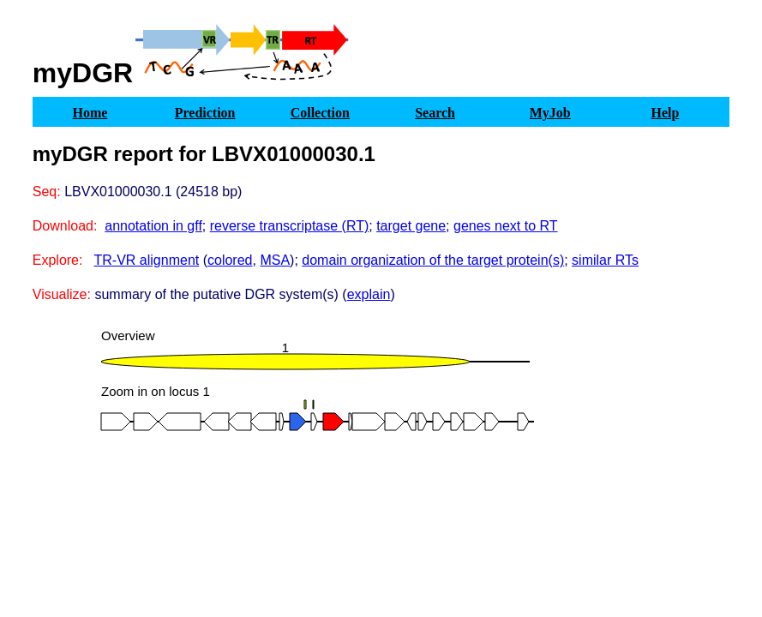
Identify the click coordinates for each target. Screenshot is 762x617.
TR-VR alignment (147, 260)
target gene (411, 226)
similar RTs (605, 260)
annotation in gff (153, 226)
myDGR (83, 72)
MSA (275, 260)
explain (369, 294)
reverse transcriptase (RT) (289, 226)
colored (229, 260)
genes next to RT (505, 226)
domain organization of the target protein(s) (433, 260)
